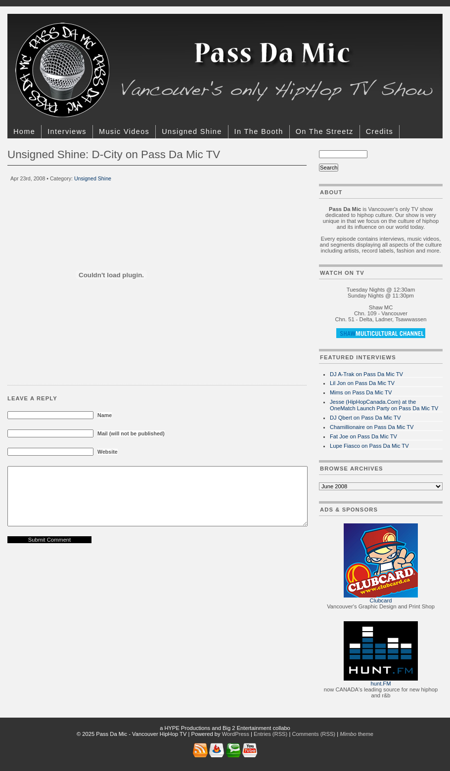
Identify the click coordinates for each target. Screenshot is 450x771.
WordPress (235, 734)
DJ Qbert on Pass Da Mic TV (365, 418)
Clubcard (381, 600)
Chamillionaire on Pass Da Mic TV (372, 427)
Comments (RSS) (313, 734)
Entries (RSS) (270, 734)
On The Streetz (325, 131)
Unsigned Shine (192, 131)
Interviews (67, 131)
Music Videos (124, 131)
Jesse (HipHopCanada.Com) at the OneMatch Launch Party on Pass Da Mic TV (384, 405)
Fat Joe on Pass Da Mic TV (363, 436)
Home (24, 131)
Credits (379, 131)
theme (356, 734)
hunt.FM (380, 683)
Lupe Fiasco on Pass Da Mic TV (369, 446)
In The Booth (258, 131)
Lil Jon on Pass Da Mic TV (362, 383)
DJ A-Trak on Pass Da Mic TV (366, 374)
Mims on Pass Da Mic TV (361, 392)
